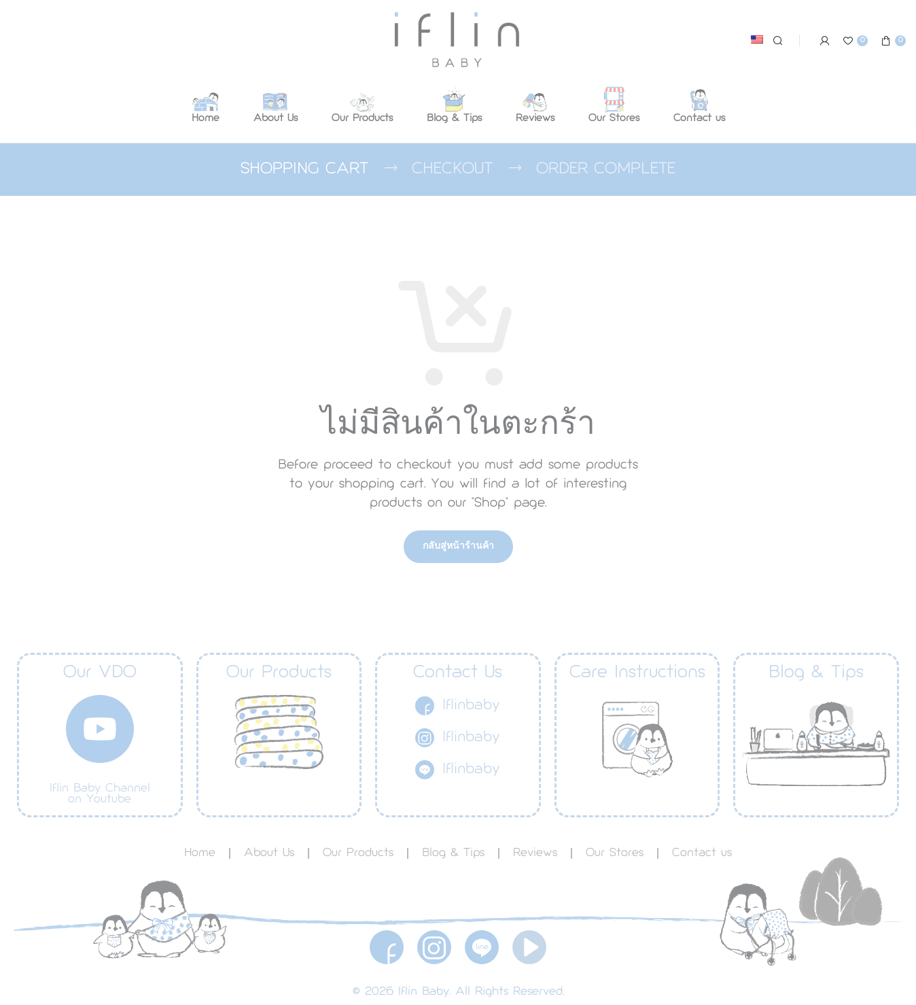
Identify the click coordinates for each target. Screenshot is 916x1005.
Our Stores (615, 853)
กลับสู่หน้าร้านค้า (458, 546)
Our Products (358, 853)
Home (199, 853)
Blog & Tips (453, 853)
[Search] (776, 40)
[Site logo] (458, 40)
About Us (269, 853)
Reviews (535, 853)
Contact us (702, 853)
